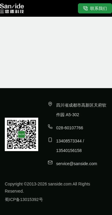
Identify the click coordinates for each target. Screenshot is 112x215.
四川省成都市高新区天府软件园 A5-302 (81, 110)
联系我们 (95, 8)
